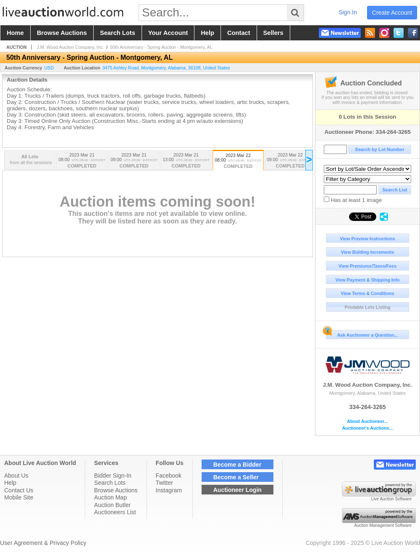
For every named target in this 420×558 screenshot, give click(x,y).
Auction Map (110, 497)
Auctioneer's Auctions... (367, 428)
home (15, 32)
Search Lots (110, 482)
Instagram (169, 490)
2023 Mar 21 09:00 (134, 161)
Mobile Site (18, 497)
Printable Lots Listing (368, 307)
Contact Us (18, 490)
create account (392, 12)
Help (10, 482)
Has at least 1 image (353, 200)
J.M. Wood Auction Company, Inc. (367, 370)
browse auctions (62, 32)
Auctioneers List (115, 512)
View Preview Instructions (367, 238)
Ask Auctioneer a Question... (362, 333)
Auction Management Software (383, 525)
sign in (348, 12)
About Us (16, 475)
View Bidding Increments (367, 252)
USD (49, 67)
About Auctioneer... (367, 421)
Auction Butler (112, 505)
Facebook (168, 475)
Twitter (164, 482)
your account (168, 32)
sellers (273, 32)
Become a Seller (236, 477)
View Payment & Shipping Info (367, 279)
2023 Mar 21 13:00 (186, 161)
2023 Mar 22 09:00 (290, 161)
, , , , (166, 67)
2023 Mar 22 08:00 (238, 161)
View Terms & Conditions (367, 293)
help (207, 32)
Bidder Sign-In (112, 475)
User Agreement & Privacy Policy (43, 542)
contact (238, 32)
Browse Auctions (116, 490)
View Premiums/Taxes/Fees (367, 265)
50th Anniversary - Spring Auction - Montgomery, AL (161, 47)
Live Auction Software (391, 499)
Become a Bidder (237, 464)
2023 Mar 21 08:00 (82, 161)
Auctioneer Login (237, 489)
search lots (117, 32)
